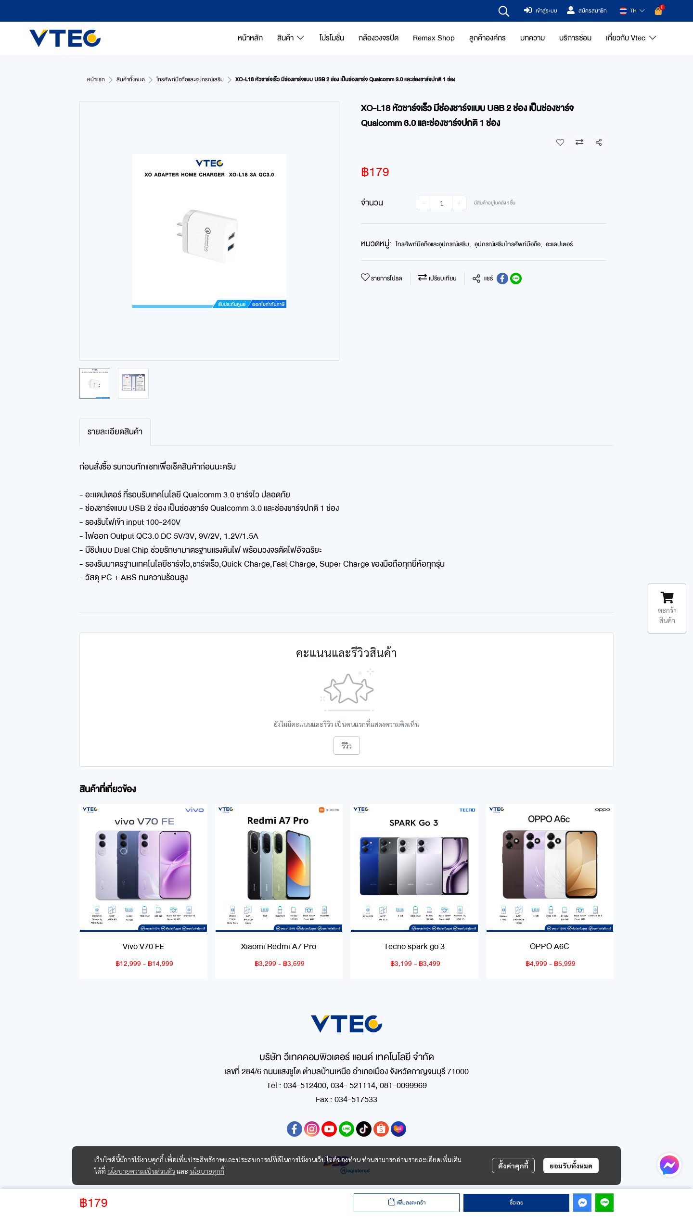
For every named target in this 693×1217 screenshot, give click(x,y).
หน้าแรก (96, 79)
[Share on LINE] (516, 278)
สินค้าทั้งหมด (130, 79)
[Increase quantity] (459, 203)
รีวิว (347, 745)
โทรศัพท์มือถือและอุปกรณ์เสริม (190, 79)
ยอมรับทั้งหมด (571, 1165)
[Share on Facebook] (502, 278)
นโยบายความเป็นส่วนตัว (141, 1170)
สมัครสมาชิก (587, 11)
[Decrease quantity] (424, 203)
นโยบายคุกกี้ (207, 1170)
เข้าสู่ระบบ (540, 11)
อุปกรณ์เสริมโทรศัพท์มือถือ (508, 244)
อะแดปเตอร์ (559, 244)
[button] (504, 11)
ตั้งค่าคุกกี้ (513, 1165)
